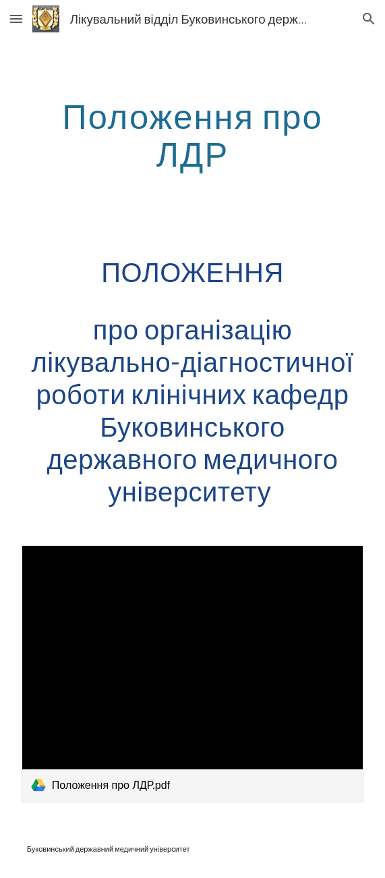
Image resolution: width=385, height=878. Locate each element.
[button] (16, 18)
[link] (192, 673)
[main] (192, 134)
